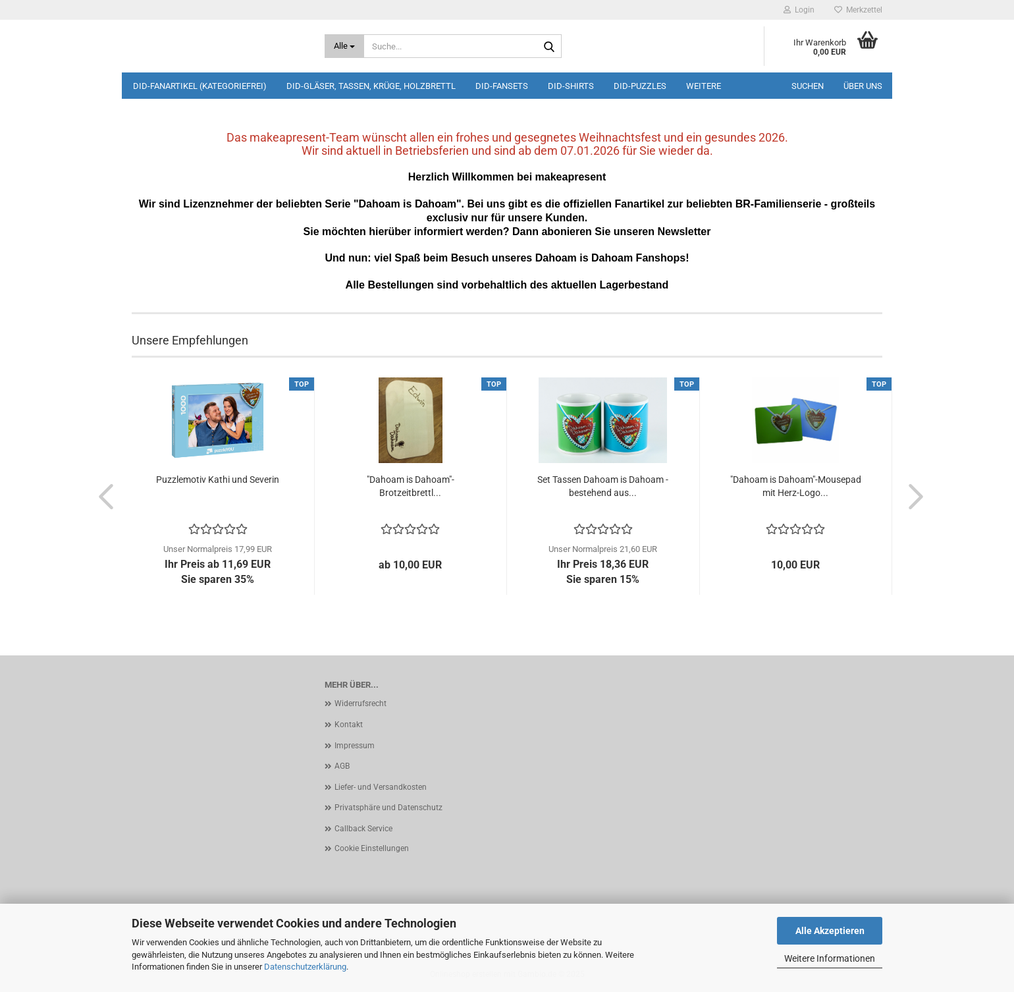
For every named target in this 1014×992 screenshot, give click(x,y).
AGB (342, 766)
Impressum (354, 745)
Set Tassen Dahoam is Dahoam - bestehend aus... (602, 486)
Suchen (807, 86)
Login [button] (799, 9)
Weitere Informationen (829, 958)
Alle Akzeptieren (830, 930)
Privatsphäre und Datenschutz (388, 807)
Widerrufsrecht (360, 703)
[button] (102, 496)
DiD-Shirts (571, 86)
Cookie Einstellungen (371, 848)
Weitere (703, 86)
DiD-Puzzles (640, 86)
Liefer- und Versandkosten (380, 787)
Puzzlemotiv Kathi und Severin (217, 479)
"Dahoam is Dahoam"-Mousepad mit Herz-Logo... (795, 486)
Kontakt (348, 724)
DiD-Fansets (501, 86)
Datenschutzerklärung (305, 967)
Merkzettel (858, 9)
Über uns (862, 86)
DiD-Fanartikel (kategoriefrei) (200, 86)
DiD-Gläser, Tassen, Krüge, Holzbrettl (371, 86)
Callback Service (363, 828)
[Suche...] (345, 46)
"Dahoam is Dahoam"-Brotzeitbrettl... (410, 486)
